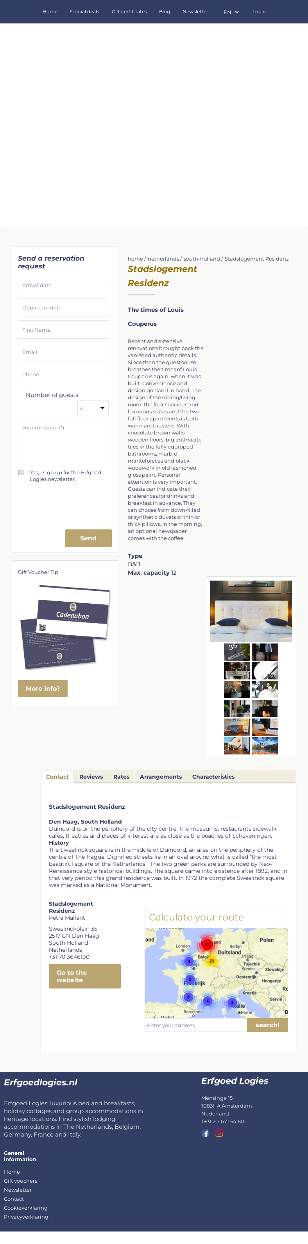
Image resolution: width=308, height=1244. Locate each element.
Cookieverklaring (26, 1208)
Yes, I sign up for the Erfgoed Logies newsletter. (65, 472)
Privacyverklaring (26, 1217)
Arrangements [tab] (161, 776)
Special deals (84, 11)
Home (50, 11)
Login (259, 11)
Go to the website (72, 976)
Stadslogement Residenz (257, 259)
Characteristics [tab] (213, 776)
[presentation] (63, 503)
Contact (14, 1199)
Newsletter (195, 11)
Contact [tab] (57, 776)
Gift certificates (129, 11)
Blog (164, 11)
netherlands (163, 259)
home (135, 259)
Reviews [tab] (91, 776)
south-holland (202, 259)
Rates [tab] (121, 776)
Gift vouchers (20, 1181)
